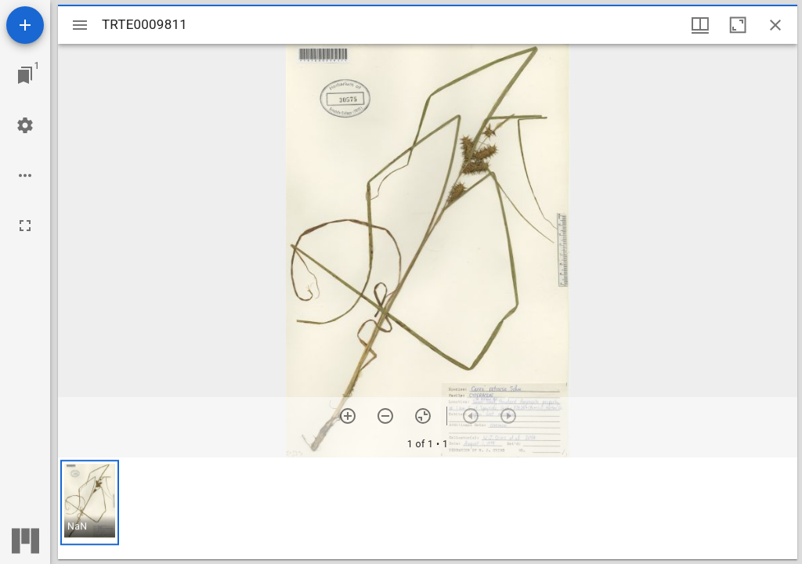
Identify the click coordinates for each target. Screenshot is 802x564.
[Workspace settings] (25, 125)
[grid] (427, 508)
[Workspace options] (25, 175)
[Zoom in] (348, 416)
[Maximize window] (738, 25)
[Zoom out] (385, 416)
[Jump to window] (25, 75)
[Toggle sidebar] (80, 25)
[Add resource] (25, 25)
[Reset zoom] (423, 416)
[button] (89, 502)
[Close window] (775, 25)
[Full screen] (25, 225)
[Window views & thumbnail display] (700, 25)
